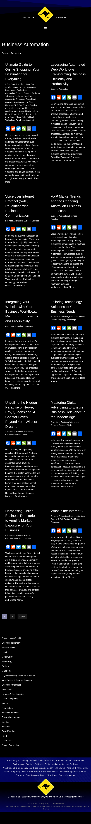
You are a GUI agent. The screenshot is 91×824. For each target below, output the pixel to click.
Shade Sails (21, 118)
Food (32, 109)
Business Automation (59, 89)
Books (19, 90)
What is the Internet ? (67, 518)
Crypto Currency (21, 102)
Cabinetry (19, 96)
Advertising (20, 84)
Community (10, 99)
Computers (20, 99)
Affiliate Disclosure (57, 816)
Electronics (10, 109)
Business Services (24, 93)
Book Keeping (8, 743)
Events (18, 109)
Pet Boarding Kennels (28, 115)
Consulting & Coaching (12, 649)
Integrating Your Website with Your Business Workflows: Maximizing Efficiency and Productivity (21, 313)
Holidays (35, 112)
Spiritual (30, 118)
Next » (23, 628)
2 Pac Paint (10, 84)
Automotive (32, 87)
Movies (14, 115)
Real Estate (10, 118)
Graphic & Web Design (15, 112)
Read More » (19, 183)
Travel (18, 121)
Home (29, 816)
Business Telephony (11, 654)
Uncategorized (28, 121)
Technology (10, 121)
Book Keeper (10, 90)
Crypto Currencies (10, 757)
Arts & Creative (19, 87)
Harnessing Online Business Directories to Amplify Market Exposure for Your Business (21, 527)
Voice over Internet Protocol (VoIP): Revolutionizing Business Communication (19, 207)
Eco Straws (24, 105)
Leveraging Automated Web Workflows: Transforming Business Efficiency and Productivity (68, 74)
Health (28, 112)
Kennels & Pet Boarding (13, 706)
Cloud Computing (31, 96)
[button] (45, 27)
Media (7, 115)
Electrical (33, 105)
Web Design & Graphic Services (17, 692)
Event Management (11, 729)
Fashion (25, 109)
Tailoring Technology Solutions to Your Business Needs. (66, 309)
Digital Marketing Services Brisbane (18, 687)
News (35, 816)
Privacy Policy (44, 816)
